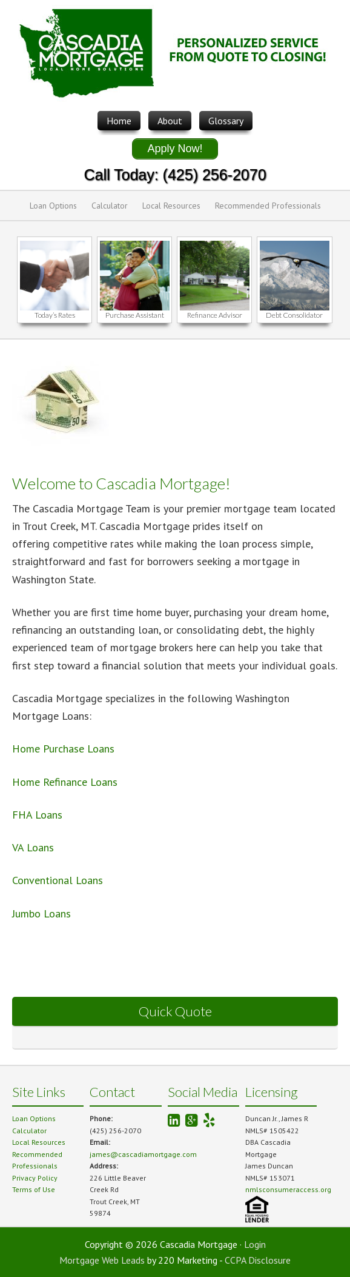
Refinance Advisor (214, 315)
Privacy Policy (35, 1177)
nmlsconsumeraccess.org (288, 1189)
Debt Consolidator (294, 315)
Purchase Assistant (134, 315)
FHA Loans (37, 815)
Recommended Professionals (268, 205)
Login (255, 1244)
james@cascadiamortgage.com (143, 1154)
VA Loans (33, 847)
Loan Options (53, 205)
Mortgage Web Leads (102, 1260)
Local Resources (171, 205)
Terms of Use (33, 1189)
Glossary (225, 121)
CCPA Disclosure (258, 1260)
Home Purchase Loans (63, 749)
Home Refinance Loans (64, 782)
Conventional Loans (57, 880)
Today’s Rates (55, 315)
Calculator (109, 205)
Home (119, 121)
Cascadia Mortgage (175, 55)
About (169, 121)
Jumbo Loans (43, 913)
